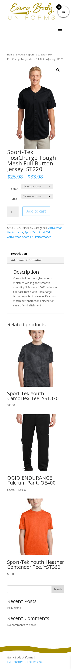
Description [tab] (19, 253)
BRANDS (21, 54)
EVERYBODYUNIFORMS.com (25, 662)
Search (58, 589)
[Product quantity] (13, 211)
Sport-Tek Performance (36, 237)
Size (14, 199)
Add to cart (36, 211)
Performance (15, 232)
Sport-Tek (33, 54)
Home (10, 54)
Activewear (55, 228)
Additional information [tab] (26, 260)
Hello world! (14, 607)
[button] (58, 70)
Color (14, 189)
